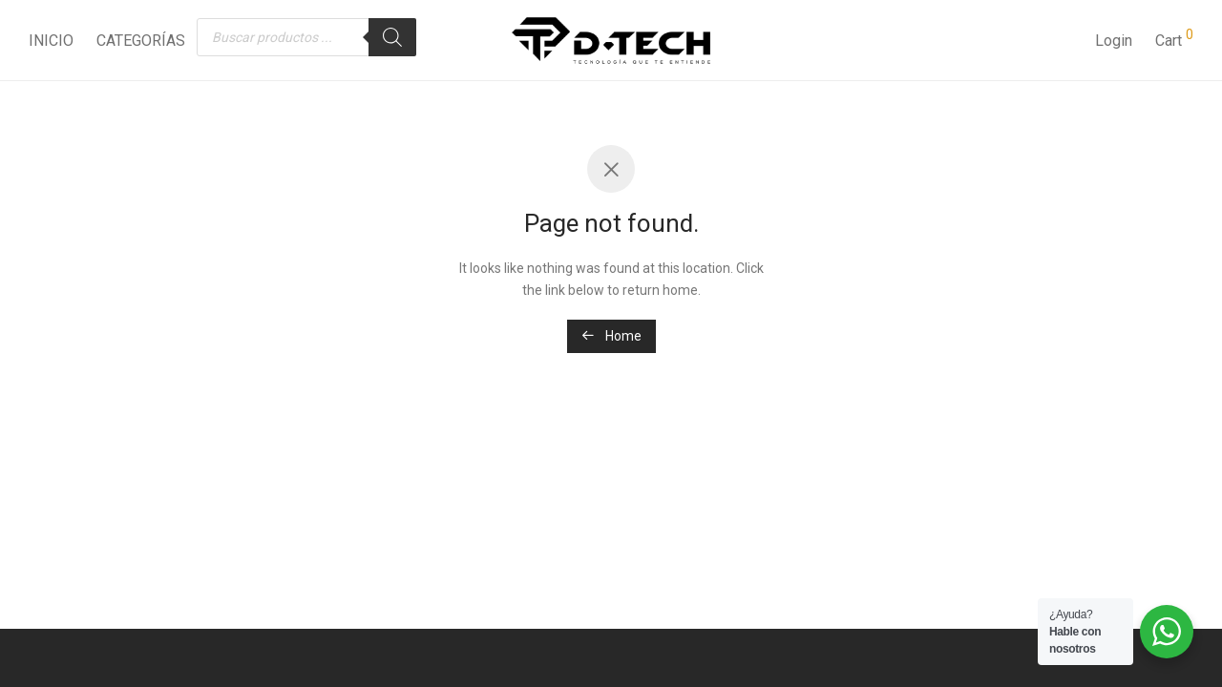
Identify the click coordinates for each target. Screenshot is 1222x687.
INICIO (51, 40)
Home (611, 336)
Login (1113, 40)
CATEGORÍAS (140, 40)
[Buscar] (392, 37)
